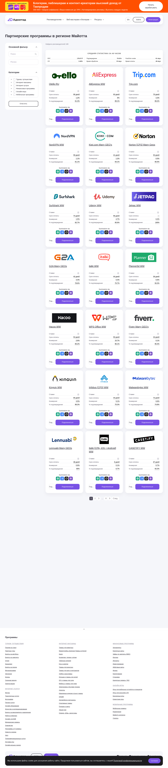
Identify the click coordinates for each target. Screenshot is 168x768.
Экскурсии (8, 674)
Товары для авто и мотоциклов (69, 670)
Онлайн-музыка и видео (13, 745)
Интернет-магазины (67, 643)
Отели (7, 661)
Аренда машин (10, 683)
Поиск (13, 54)
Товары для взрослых (66, 667)
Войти (138, 20)
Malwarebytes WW (138, 387)
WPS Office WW (97, 326)
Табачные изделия (65, 661)
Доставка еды (9, 742)
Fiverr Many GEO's (139, 326)
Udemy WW (95, 205)
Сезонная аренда (10, 680)
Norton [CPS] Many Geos (142, 144)
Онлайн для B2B (10, 719)
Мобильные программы (123, 704)
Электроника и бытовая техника (69, 687)
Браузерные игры (118, 696)
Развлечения (117, 712)
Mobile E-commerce (119, 715)
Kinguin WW (55, 387)
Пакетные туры (10, 651)
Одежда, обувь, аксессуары (68, 713)
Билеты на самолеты (12, 657)
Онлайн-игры (118, 685)
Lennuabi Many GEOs (60, 448)
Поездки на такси (10, 647)
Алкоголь (62, 690)
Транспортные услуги (12, 696)
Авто (6, 735)
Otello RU (54, 84)
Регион (13, 62)
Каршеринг (8, 664)
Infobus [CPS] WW (98, 387)
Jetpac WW (135, 205)
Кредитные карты (118, 651)
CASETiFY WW (137, 448)
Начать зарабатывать (151, 6)
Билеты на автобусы (11, 654)
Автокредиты (117, 647)
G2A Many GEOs (58, 266)
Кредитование (117, 674)
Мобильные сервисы (119, 708)
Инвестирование (118, 664)
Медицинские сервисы (12, 722)
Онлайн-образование (12, 706)
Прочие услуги (10, 702)
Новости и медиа (10, 732)
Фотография (9, 699)
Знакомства (9, 725)
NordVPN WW (56, 144)
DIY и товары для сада (66, 680)
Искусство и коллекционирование (16, 709)
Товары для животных (66, 647)
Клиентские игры (118, 699)
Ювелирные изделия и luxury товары (71, 693)
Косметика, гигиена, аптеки (68, 657)
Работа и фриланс (11, 716)
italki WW (94, 266)
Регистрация (153, 20)
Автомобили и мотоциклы (67, 700)
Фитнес (7, 693)
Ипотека (115, 657)
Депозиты (116, 661)
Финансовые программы (123, 643)
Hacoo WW (55, 326)
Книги (61, 654)
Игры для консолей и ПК (121, 693)
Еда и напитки (63, 664)
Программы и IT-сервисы (13, 729)
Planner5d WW (137, 266)
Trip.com (133, 84)
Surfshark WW (56, 205)
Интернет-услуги (12, 689)
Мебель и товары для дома (68, 683)
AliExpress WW (97, 84)
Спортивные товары (65, 703)
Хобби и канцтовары (65, 674)
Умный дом (62, 710)
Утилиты (115, 718)
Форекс (115, 670)
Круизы (7, 677)
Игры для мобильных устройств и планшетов (127, 689)
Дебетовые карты (118, 667)
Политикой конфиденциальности (127, 761)
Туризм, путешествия (14, 643)
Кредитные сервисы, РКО (121, 680)
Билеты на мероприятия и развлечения (18, 712)
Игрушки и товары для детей (68, 677)
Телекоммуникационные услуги (15, 738)
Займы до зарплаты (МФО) (121, 654)
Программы (11, 637)
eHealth (61, 697)
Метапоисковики (10, 670)
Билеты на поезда (11, 667)
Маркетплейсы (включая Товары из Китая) (72, 651)
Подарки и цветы (64, 706)
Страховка (116, 677)
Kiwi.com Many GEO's (100, 144)
